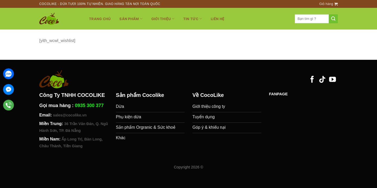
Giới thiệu (162, 18)
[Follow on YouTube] (332, 80)
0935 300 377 (89, 105)
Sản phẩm (130, 18)
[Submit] (333, 18)
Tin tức (192, 18)
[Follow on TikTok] (322, 80)
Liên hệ (217, 19)
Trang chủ (99, 19)
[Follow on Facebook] (312, 80)
